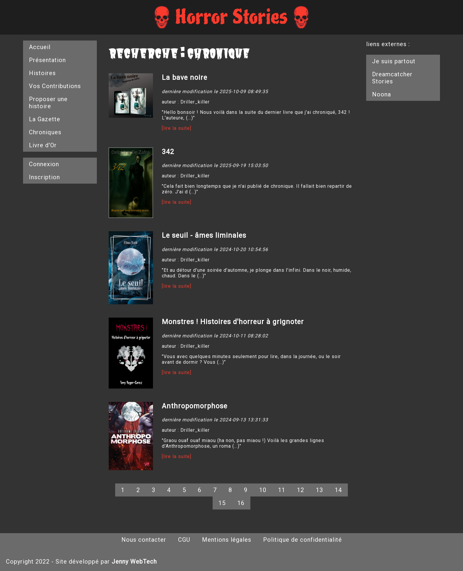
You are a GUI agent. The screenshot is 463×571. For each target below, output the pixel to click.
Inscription (44, 177)
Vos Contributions (55, 86)
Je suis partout (393, 61)
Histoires (42, 73)
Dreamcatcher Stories (392, 78)
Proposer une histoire (48, 103)
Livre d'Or (43, 145)
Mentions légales (226, 539)
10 (262, 490)
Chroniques (45, 132)
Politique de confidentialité (302, 539)
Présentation (47, 60)
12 (300, 490)
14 (338, 490)
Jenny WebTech (134, 561)
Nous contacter (143, 539)
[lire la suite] (176, 128)
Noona (381, 94)
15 (222, 503)
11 (281, 490)
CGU (184, 539)
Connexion (44, 164)
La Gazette (44, 119)
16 (240, 503)
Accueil (39, 47)
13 (319, 490)
